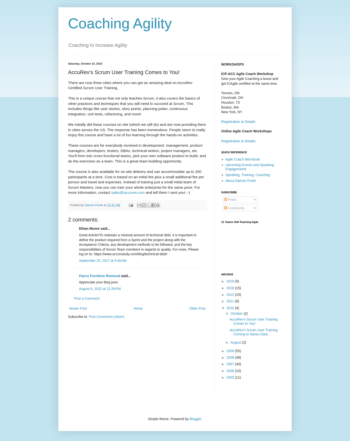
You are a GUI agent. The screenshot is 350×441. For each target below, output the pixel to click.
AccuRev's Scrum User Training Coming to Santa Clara (254, 332)
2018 (231, 288)
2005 (231, 377)
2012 (231, 295)
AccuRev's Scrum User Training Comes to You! (254, 321)
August (236, 342)
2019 (231, 281)
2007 (231, 364)
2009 (231, 351)
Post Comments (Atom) (106, 317)
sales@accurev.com (128, 192)
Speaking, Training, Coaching (248, 175)
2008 (231, 357)
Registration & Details (238, 122)
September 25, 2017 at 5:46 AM (103, 261)
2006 (231, 371)
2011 (231, 301)
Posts (230, 200)
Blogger (195, 419)
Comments (234, 208)
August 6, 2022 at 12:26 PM (100, 289)
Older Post (197, 308)
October (237, 313)
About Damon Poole (241, 181)
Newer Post (78, 308)
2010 (231, 308)
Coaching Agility (120, 23)
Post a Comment (86, 298)
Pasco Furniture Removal (99, 276)
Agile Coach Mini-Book (243, 159)
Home (137, 308)
